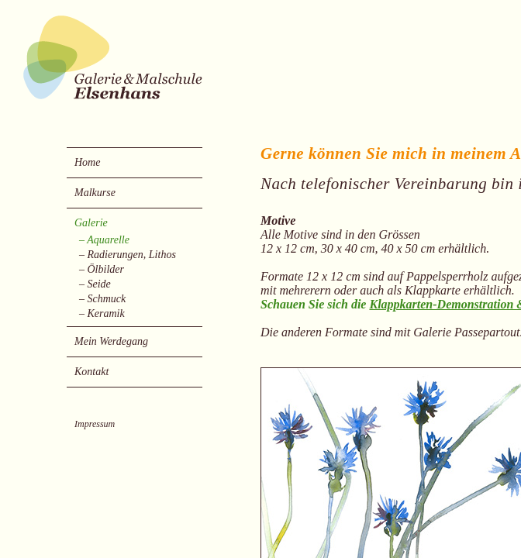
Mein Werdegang (111, 341)
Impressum (94, 423)
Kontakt (91, 371)
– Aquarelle (104, 240)
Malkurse (95, 192)
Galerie (91, 223)
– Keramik (102, 314)
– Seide (95, 284)
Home (87, 162)
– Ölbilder (101, 269)
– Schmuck (102, 299)
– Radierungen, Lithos (127, 255)
